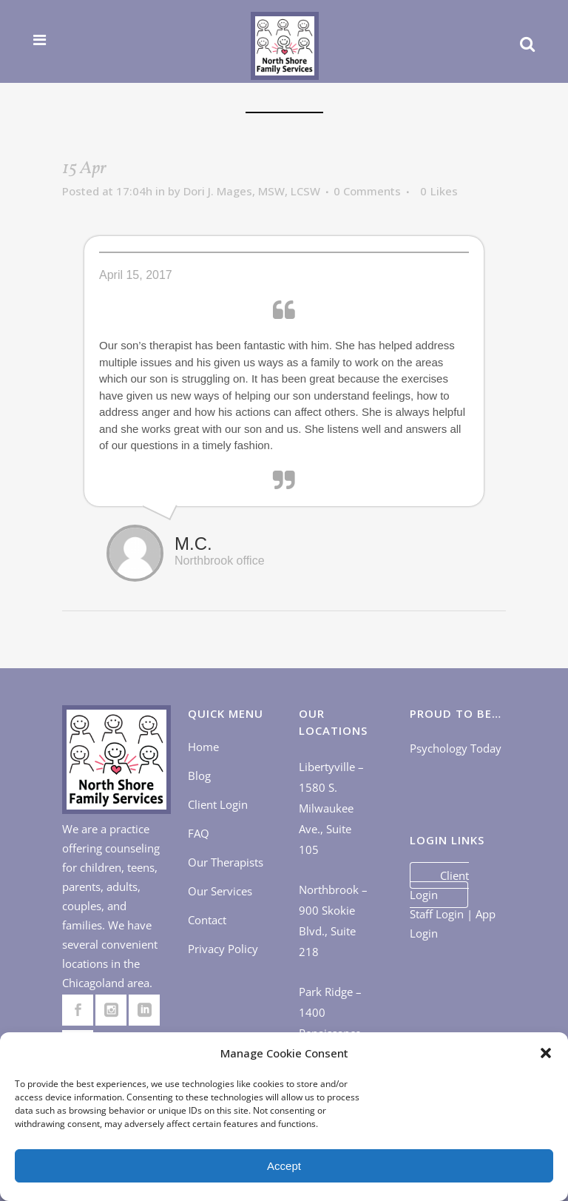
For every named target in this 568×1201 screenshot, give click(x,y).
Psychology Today (455, 748)
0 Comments (367, 191)
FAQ (198, 833)
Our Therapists (225, 862)
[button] (545, 1053)
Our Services (220, 891)
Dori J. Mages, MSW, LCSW (251, 191)
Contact (207, 919)
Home (203, 746)
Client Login (218, 804)
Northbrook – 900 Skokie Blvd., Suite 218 (333, 920)
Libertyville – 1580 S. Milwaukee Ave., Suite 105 (331, 808)
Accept (284, 1166)
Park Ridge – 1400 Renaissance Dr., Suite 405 (333, 1022)
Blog (199, 775)
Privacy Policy (223, 948)
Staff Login (437, 913)
